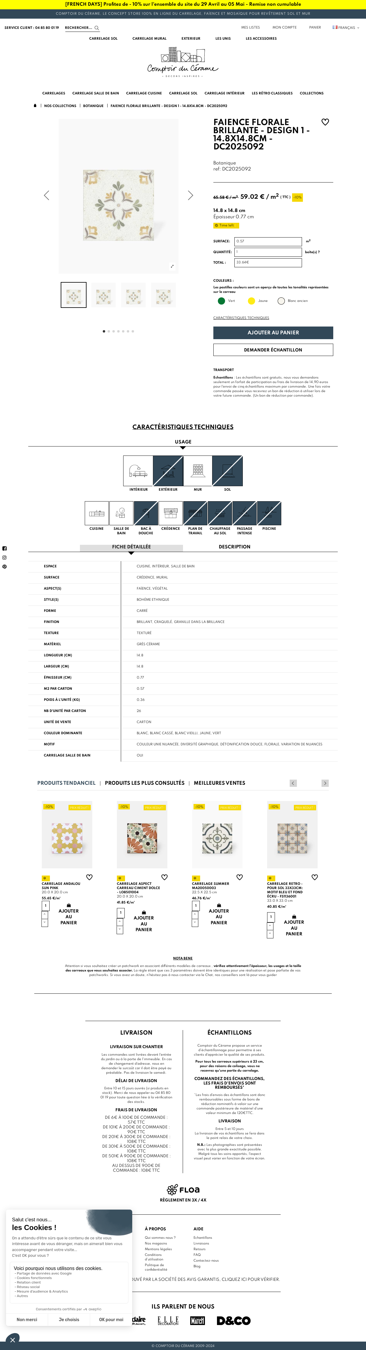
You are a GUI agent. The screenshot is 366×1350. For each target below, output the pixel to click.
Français (346, 28)
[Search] (82, 28)
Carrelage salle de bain (67, 755)
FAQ (197, 1254)
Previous (317, 783)
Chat (209, 974)
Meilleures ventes (219, 783)
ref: (217, 169)
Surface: (221, 241)
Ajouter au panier (273, 333)
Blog (197, 1266)
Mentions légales (158, 1249)
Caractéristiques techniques (241, 318)
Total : (219, 263)
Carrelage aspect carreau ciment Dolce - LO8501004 (138, 888)
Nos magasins (156, 1243)
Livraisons (201, 1243)
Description (235, 547)
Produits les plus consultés (145, 783)
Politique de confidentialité (156, 1267)
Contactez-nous (206, 1260)
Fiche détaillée (131, 547)
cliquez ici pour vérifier (250, 1279)
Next (325, 783)
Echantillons (203, 1237)
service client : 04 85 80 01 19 (32, 28)
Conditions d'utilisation (154, 1257)
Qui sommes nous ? (160, 1237)
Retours (200, 1249)
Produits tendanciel (66, 783)
